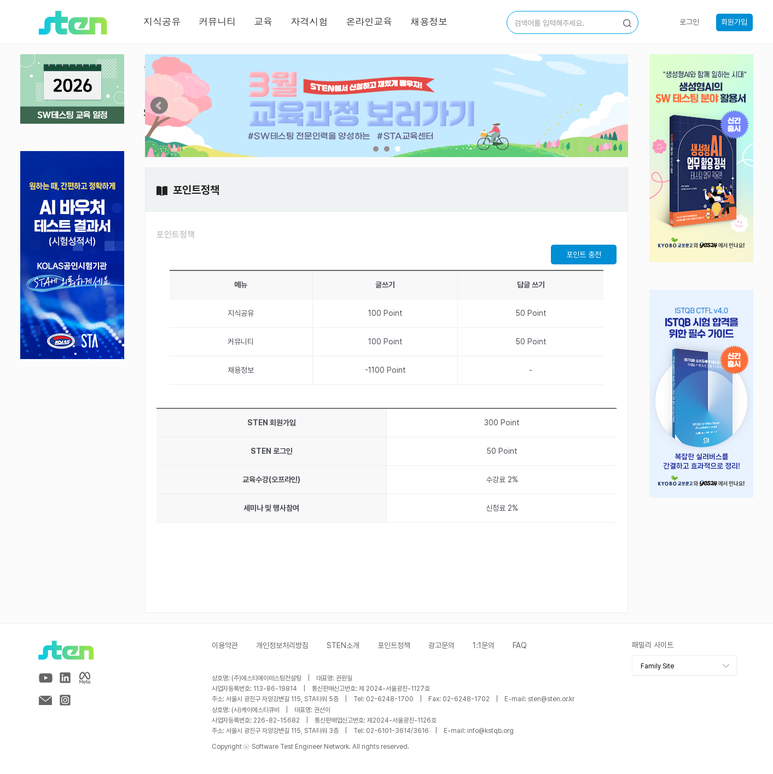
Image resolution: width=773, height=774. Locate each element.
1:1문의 (484, 645)
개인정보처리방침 (282, 645)
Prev (159, 105)
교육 (263, 21)
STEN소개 (343, 645)
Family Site (657, 666)
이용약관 (225, 645)
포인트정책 (175, 234)
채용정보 (428, 21)
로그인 (689, 22)
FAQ (520, 645)
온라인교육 (369, 21)
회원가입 (734, 22)
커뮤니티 (217, 21)
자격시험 (309, 21)
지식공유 (162, 21)
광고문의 (441, 645)
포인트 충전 (583, 254)
